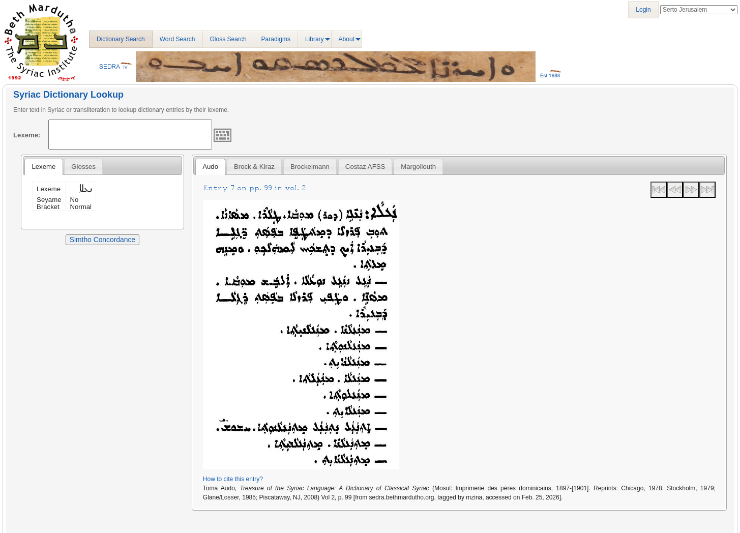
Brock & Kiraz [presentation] (254, 166)
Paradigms (275, 39)
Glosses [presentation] (83, 166)
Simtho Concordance (102, 239)
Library (314, 39)
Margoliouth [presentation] (418, 166)
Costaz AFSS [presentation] (365, 166)
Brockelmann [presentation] (310, 166)
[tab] (43, 167)
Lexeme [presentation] (43, 166)
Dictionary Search (121, 39)
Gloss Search (228, 39)
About (346, 39)
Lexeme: (27, 135)
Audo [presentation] (210, 166)
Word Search (177, 39)
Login (643, 9)
